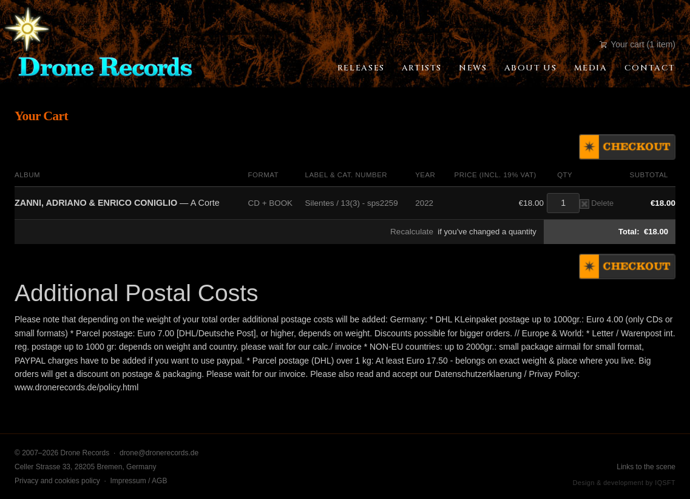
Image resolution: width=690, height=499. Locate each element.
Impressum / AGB (138, 481)
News (473, 68)
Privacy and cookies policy (57, 481)
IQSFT (665, 482)
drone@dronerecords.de (159, 453)
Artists (422, 68)
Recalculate (411, 231)
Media (590, 68)
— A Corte (117, 203)
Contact (649, 68)
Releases (361, 68)
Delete (597, 203)
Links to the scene (646, 467)
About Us (530, 68)
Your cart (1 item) (637, 44)
